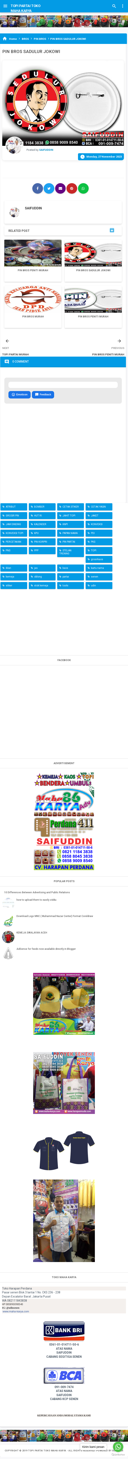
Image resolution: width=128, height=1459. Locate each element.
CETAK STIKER (71, 509)
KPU (36, 535)
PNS (8, 552)
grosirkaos (97, 561)
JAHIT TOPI (69, 517)
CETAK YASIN (98, 509)
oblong (38, 578)
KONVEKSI (96, 526)
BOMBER (39, 509)
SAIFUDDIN (33, 208)
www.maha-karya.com (16, 1313)
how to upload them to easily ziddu (36, 901)
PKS (93, 543)
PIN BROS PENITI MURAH (33, 270)
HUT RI (38, 517)
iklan (8, 570)
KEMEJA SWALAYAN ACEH (31, 934)
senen (94, 578)
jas (36, 570)
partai (66, 578)
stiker (9, 587)
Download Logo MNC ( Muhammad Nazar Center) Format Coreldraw (54, 918)
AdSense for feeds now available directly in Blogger (46, 951)
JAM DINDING (13, 526)
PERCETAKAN (13, 543)
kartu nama (97, 570)
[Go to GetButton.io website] (118, 1454)
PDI (93, 535)
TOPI (93, 552)
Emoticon (20, 397)
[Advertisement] (64, 623)
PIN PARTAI (69, 543)
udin (93, 587)
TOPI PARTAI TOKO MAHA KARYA (47, 1452)
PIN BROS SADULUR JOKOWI (93, 270)
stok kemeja (41, 587)
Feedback (43, 397)
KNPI (65, 526)
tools (65, 587)
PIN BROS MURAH (33, 316)
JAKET (94, 517)
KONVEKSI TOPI (14, 535)
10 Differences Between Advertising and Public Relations (37, 894)
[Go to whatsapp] (118, 1447)
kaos (65, 570)
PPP (36, 552)
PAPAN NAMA (70, 535)
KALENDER (40, 526)
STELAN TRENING (65, 554)
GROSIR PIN (12, 517)
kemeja (10, 578)
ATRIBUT (11, 509)
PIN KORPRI (40, 543)
